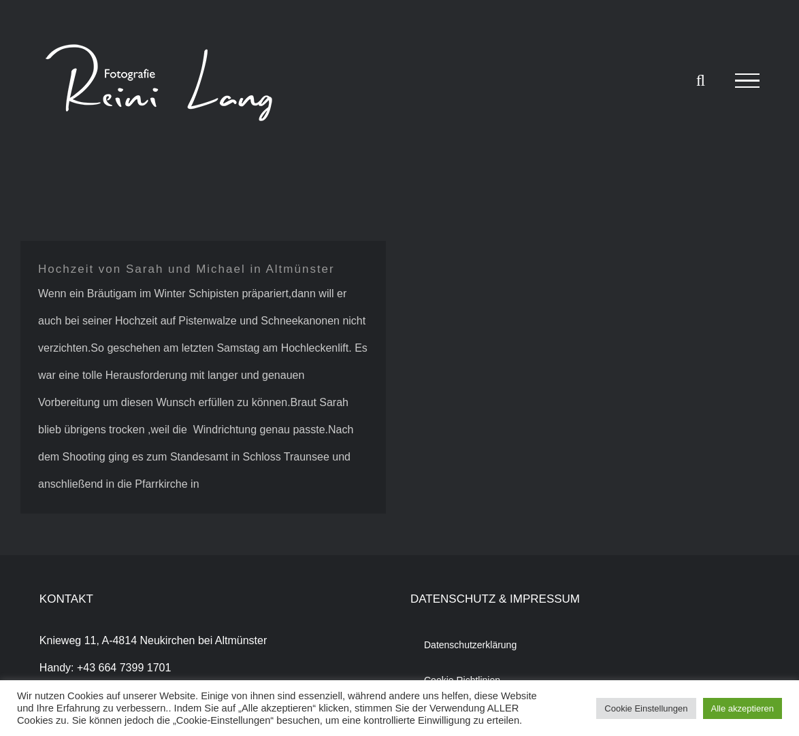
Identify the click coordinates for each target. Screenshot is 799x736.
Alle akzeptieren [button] (742, 708)
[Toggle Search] (700, 80)
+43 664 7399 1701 (124, 667)
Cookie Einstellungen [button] (645, 708)
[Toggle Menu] (747, 80)
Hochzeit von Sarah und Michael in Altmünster (186, 269)
